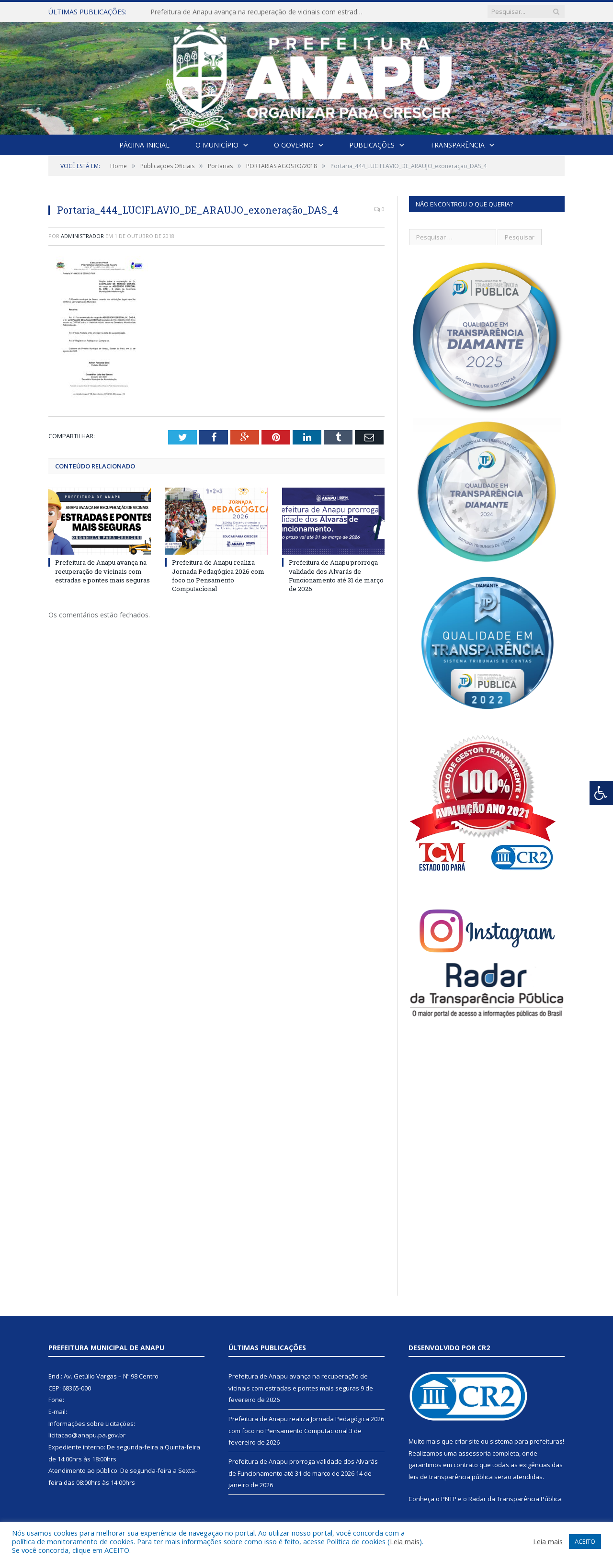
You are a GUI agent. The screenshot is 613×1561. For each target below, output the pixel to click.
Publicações (372, 144)
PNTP (448, 1498)
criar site (466, 1441)
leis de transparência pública (451, 1476)
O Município (216, 144)
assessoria (474, 1453)
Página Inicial (144, 144)
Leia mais (405, 1541)
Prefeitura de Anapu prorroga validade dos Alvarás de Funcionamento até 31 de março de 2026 (336, 575)
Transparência (457, 144)
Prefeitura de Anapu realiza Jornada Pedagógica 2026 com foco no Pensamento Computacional (218, 575)
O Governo (294, 144)
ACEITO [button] (585, 1541)
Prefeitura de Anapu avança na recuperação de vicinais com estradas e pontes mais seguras (260, 12)
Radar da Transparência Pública (515, 1498)
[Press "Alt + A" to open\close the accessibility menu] (601, 793)
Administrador (82, 235)
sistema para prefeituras (526, 1441)
